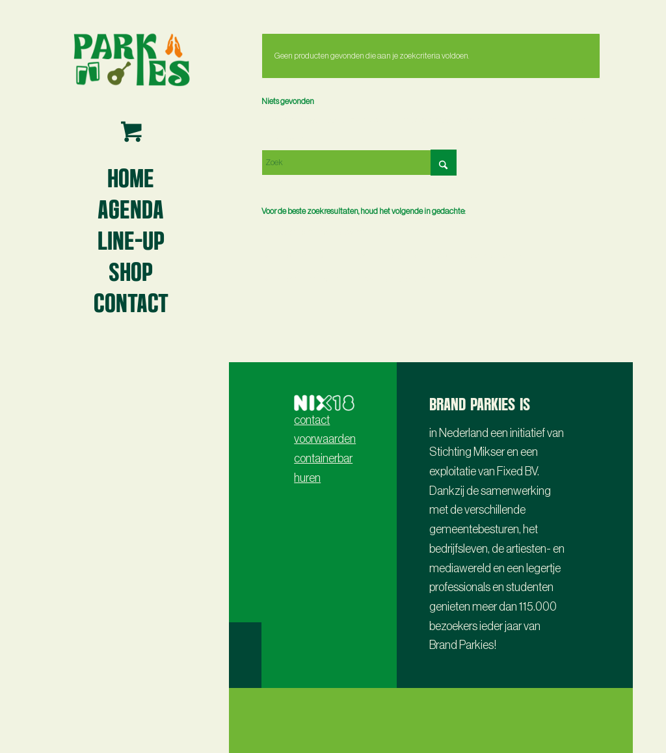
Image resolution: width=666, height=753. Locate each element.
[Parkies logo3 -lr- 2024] (130, 59)
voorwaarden (325, 439)
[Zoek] (359, 163)
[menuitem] (131, 176)
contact (312, 420)
